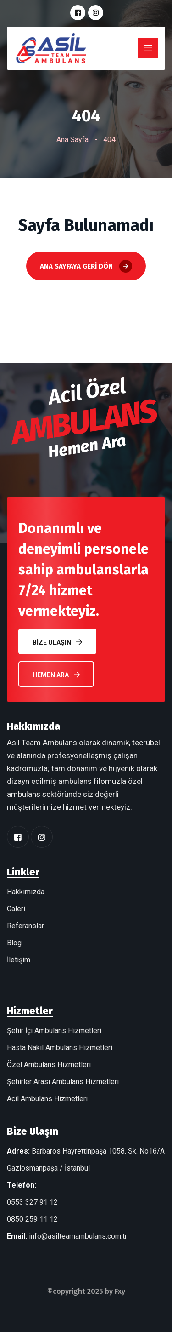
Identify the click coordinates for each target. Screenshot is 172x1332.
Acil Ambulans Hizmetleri (47, 1098)
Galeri (16, 908)
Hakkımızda (25, 891)
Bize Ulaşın (57, 642)
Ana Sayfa (72, 139)
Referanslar (25, 925)
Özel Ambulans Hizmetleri (49, 1064)
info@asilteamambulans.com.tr (78, 1236)
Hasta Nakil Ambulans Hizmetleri (59, 1047)
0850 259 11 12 (32, 1219)
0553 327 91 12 (32, 1202)
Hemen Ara (56, 675)
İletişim (18, 959)
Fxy (120, 1291)
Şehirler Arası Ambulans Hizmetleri (63, 1081)
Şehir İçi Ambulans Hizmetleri (54, 1030)
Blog (14, 942)
